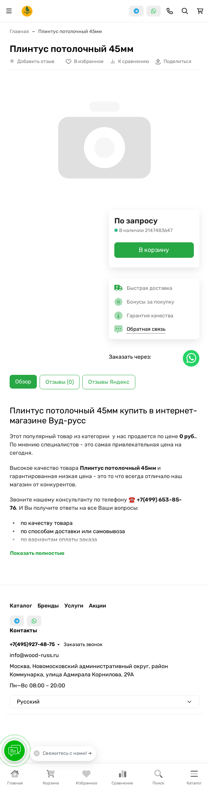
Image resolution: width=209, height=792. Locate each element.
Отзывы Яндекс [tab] (108, 382)
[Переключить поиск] (185, 11)
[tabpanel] (104, 481)
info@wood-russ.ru (34, 655)
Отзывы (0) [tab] (59, 382)
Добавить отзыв (35, 61)
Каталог (21, 605)
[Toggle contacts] (170, 11)
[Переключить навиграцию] (9, 11)
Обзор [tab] (23, 381)
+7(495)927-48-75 (32, 644)
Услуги (73, 605)
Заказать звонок (83, 644)
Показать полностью (37, 553)
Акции (97, 605)
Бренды (48, 605)
